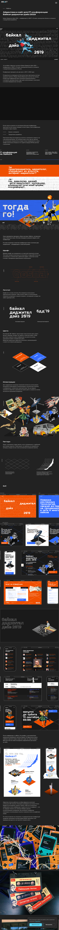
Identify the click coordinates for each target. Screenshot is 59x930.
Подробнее (37, 921)
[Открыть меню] (56, 2)
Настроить (49, 924)
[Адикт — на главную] (4, 1)
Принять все (36, 924)
